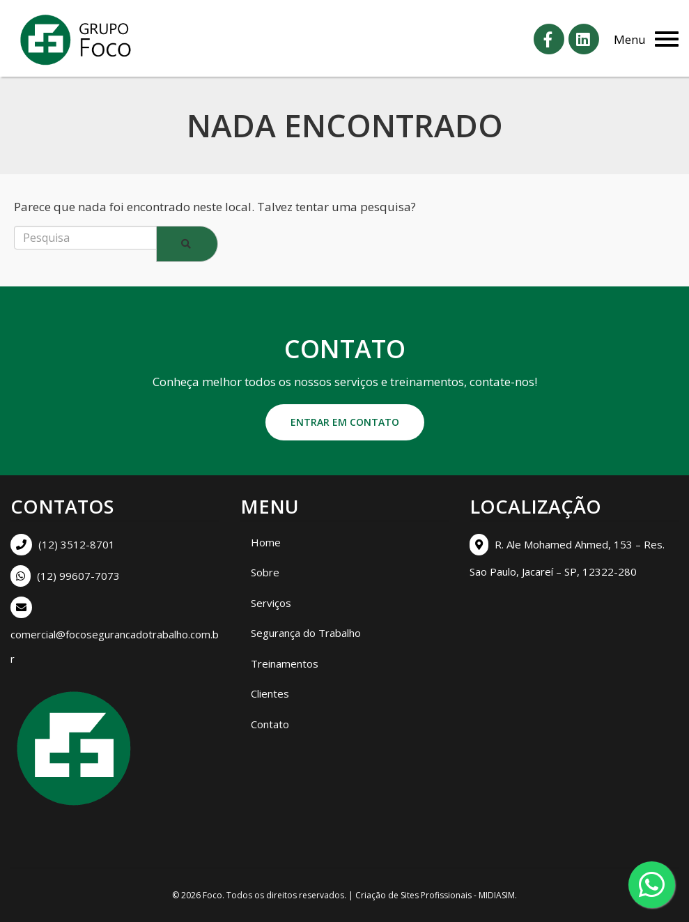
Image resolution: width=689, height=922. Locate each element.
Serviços (271, 603)
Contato (270, 724)
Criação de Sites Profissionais (413, 895)
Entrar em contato (345, 422)
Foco (212, 895)
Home (266, 542)
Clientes (270, 693)
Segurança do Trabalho (306, 633)
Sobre (265, 572)
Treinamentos (284, 663)
